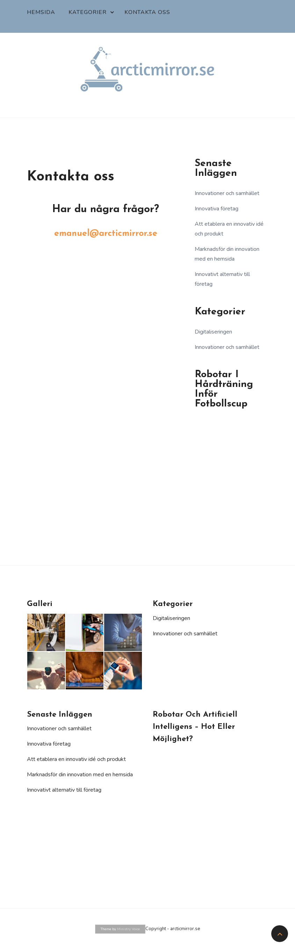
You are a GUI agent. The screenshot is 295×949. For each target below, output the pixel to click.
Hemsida (41, 12)
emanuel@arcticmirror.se (105, 233)
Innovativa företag (216, 208)
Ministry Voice (128, 929)
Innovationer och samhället (227, 193)
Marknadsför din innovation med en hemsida (80, 774)
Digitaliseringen (213, 332)
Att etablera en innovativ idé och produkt (76, 759)
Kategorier (88, 12)
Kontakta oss (147, 12)
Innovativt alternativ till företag (64, 790)
